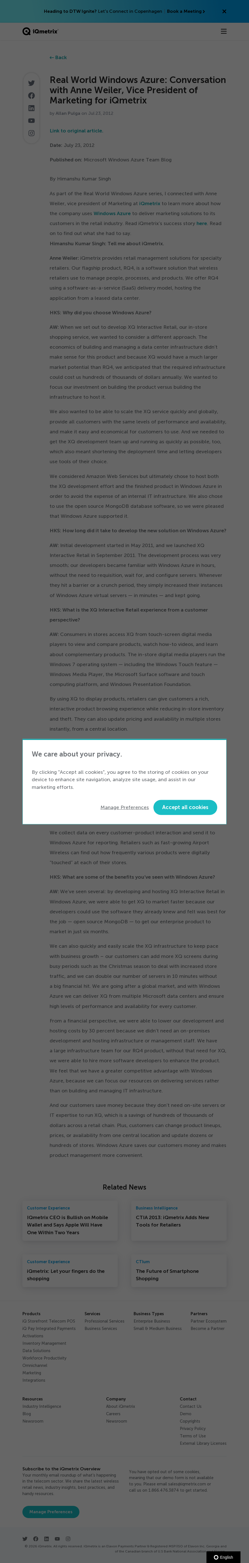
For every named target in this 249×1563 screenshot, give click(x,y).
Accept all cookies (185, 807)
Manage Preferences (124, 807)
